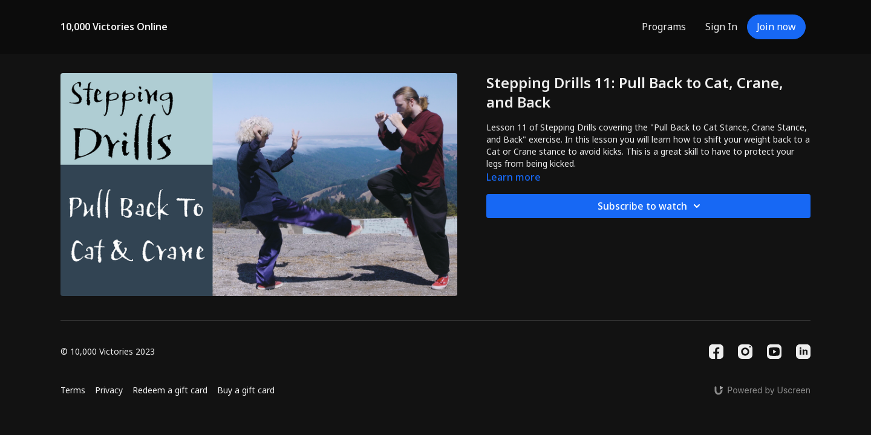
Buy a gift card (246, 390)
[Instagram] (745, 351)
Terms (72, 390)
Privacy (109, 390)
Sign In (721, 26)
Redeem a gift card (169, 390)
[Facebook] (716, 351)
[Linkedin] (803, 351)
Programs (664, 26)
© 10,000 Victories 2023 (107, 351)
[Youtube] (774, 351)
